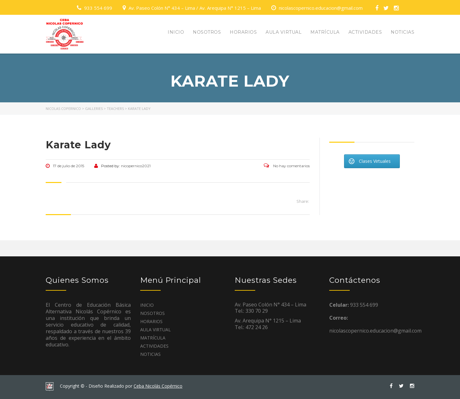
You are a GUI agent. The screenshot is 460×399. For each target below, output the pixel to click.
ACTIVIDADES (365, 32)
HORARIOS (243, 32)
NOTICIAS (402, 32)
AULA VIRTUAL (284, 32)
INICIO (176, 32)
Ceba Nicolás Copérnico (158, 386)
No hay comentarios (287, 165)
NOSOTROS (207, 32)
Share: (302, 201)
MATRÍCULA (325, 32)
